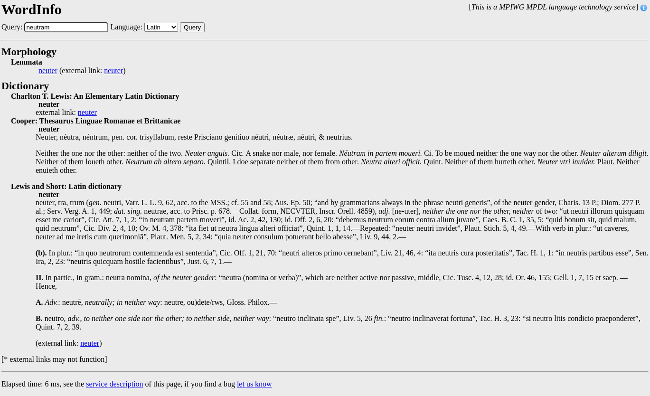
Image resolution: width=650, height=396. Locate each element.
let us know (254, 384)
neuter (47, 71)
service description (114, 384)
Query (192, 27)
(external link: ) (81, 71)
